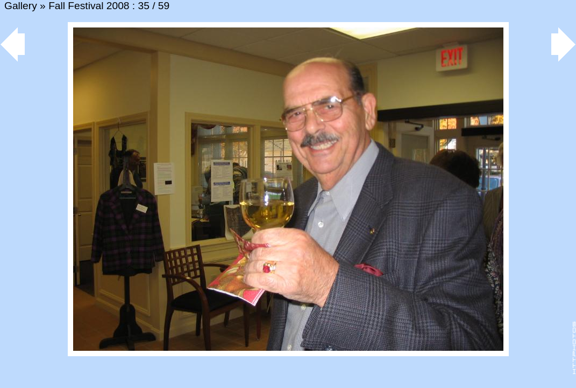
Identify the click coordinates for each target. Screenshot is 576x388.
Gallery (20, 5)
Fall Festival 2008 (88, 5)
